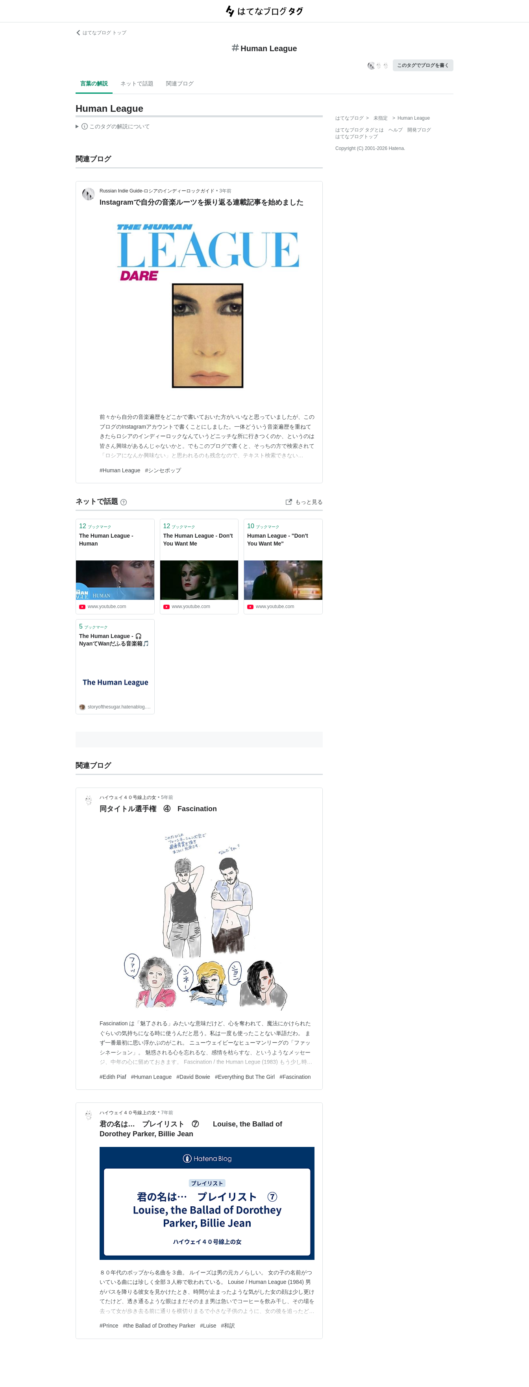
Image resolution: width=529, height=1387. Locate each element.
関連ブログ (180, 83)
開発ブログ (419, 130)
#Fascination (295, 1077)
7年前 (167, 1112)
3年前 (225, 191)
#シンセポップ (163, 470)
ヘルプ (395, 130)
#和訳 (228, 1325)
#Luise (208, 1325)
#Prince (109, 1325)
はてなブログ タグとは (359, 130)
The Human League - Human (106, 540)
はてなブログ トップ (101, 32)
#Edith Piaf (113, 1077)
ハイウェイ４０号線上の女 (128, 797)
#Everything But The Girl (245, 1077)
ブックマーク (95, 526)
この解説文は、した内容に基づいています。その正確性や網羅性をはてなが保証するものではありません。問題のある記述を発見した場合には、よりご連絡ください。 (113, 127)
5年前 (167, 797)
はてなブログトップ (356, 136)
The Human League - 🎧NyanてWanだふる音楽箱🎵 (114, 640)
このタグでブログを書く (423, 65)
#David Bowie (193, 1077)
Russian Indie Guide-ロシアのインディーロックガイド (157, 191)
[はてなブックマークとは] (123, 501)
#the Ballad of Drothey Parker (159, 1325)
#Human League (120, 470)
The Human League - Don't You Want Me (198, 540)
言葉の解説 (94, 83)
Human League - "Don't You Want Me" (277, 540)
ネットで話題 (137, 83)
